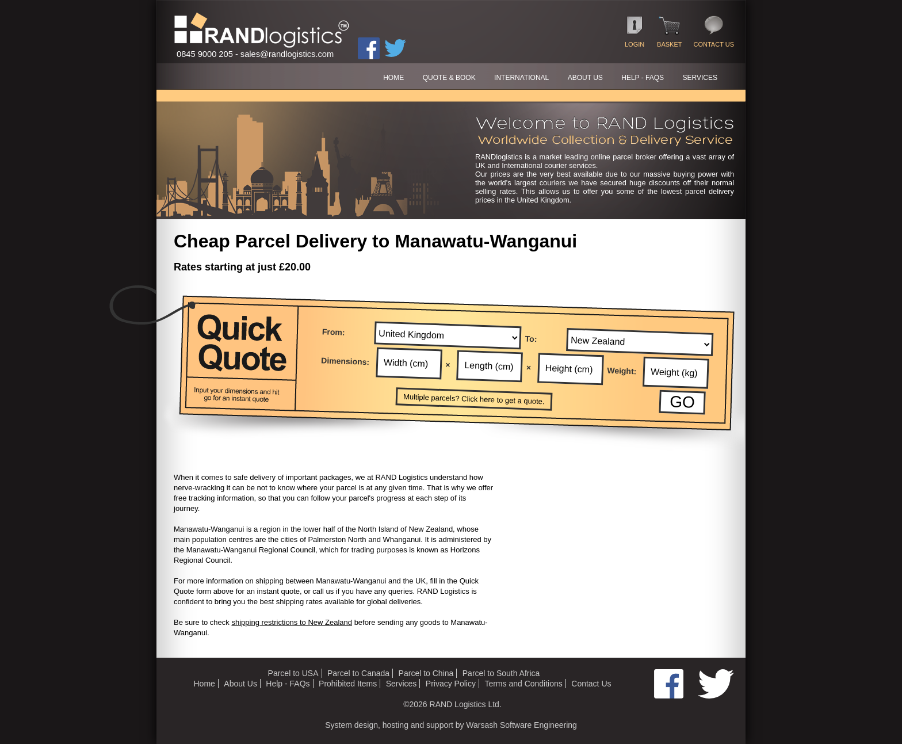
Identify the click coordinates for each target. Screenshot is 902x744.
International (521, 78)
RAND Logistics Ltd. (466, 704)
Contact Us (591, 683)
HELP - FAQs (642, 78)
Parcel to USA (293, 673)
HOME (393, 78)
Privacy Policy (451, 683)
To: (531, 339)
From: (333, 332)
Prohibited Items (348, 683)
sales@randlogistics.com (287, 54)
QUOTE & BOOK (449, 78)
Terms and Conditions (523, 683)
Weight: (622, 371)
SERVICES (700, 78)
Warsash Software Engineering (521, 725)
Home (204, 683)
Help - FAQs (287, 683)
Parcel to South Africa (501, 673)
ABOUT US (585, 78)
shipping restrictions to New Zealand (291, 622)
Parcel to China (426, 673)
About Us (240, 683)
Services (401, 683)
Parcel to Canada (358, 673)
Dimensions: (345, 361)
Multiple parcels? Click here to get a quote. (474, 399)
